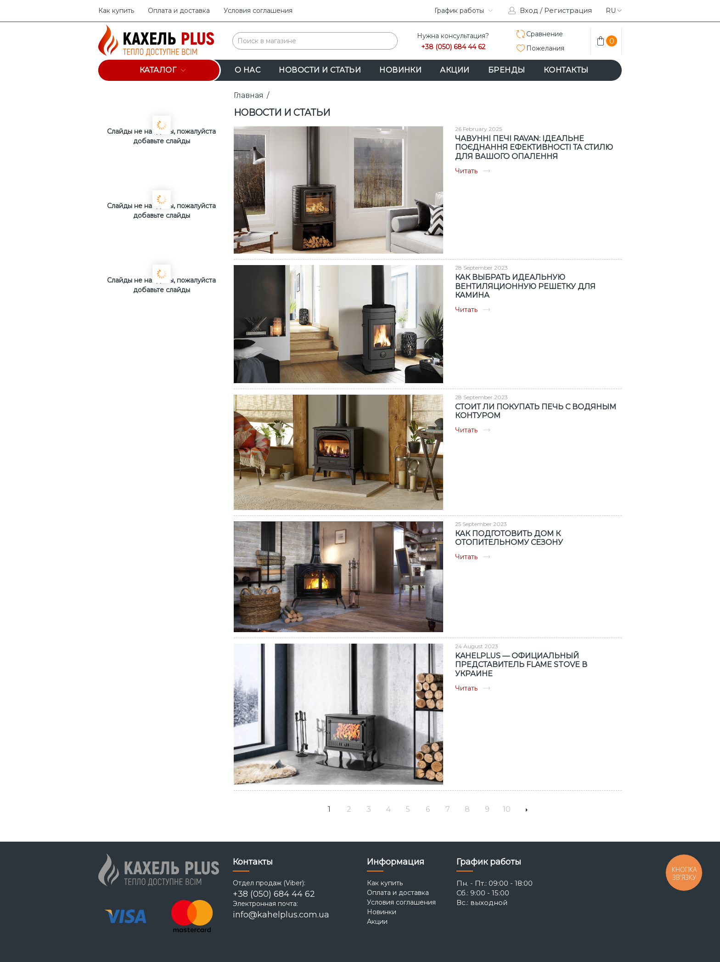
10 (507, 809)
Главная (249, 95)
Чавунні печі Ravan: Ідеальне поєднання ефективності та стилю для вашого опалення (534, 147)
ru (614, 10)
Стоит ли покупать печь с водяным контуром (535, 411)
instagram (391, 10)
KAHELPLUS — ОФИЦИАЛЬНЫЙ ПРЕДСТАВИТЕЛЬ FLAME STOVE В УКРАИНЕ (521, 664)
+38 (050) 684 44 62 (453, 47)
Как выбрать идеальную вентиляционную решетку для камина (525, 286)
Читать (472, 171)
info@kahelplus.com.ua (281, 914)
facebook (414, 10)
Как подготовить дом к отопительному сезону (509, 538)
